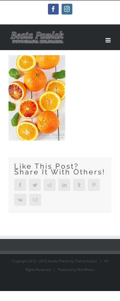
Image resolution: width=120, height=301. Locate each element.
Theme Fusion (86, 261)
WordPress (85, 269)
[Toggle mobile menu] (108, 40)
